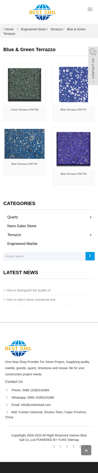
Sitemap (73, 440)
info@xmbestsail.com (36, 405)
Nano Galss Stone (21, 226)
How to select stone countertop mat (30, 299)
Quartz (12, 217)
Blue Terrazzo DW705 (24, 163)
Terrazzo (56, 29)
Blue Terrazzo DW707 (73, 109)
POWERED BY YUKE (51, 440)
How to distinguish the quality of (28, 290)
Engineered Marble (22, 244)
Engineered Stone (33, 29)
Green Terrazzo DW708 (24, 109)
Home (9, 29)
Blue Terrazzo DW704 (73, 173)
